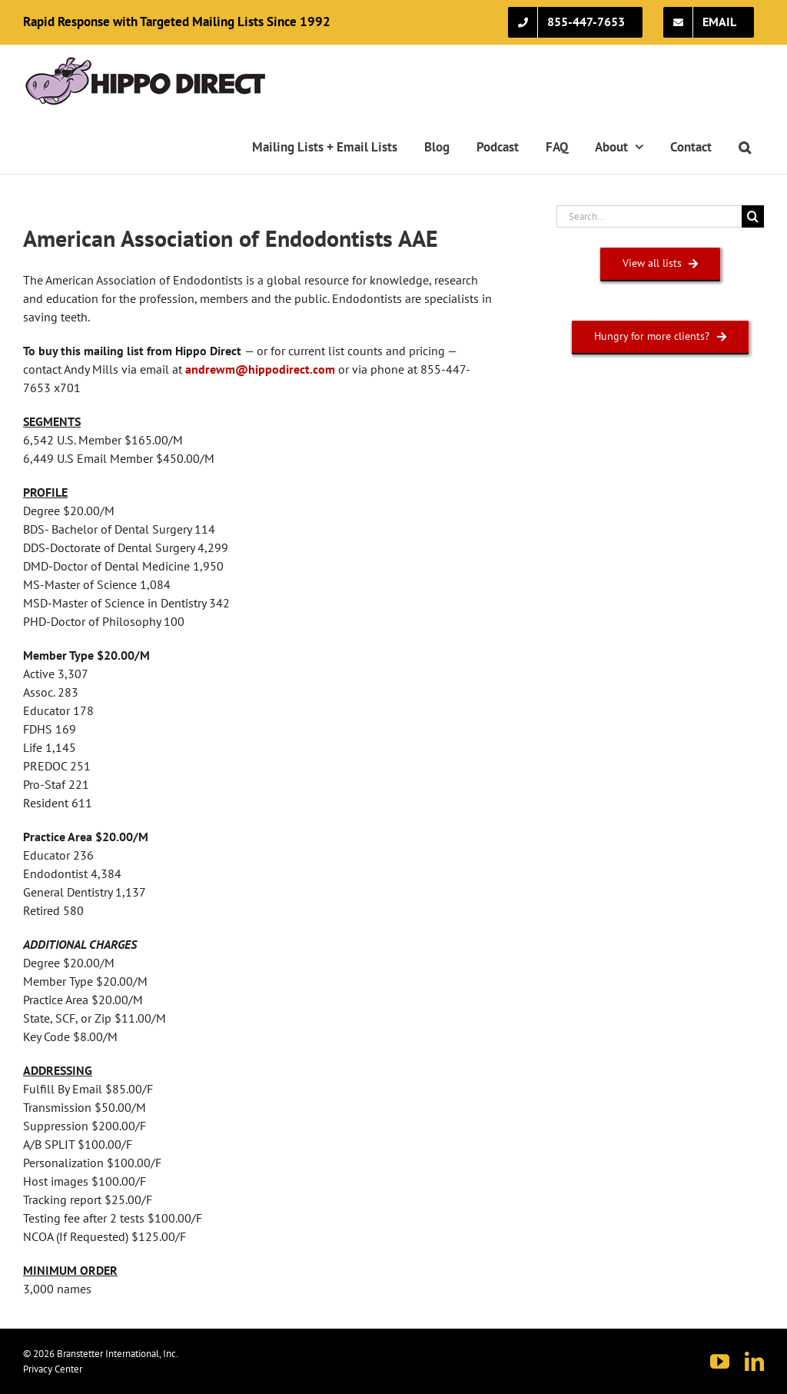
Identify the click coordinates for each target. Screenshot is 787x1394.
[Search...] (649, 216)
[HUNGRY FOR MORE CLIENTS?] (660, 336)
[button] (744, 147)
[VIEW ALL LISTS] (660, 263)
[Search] (753, 216)
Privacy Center (52, 1369)
